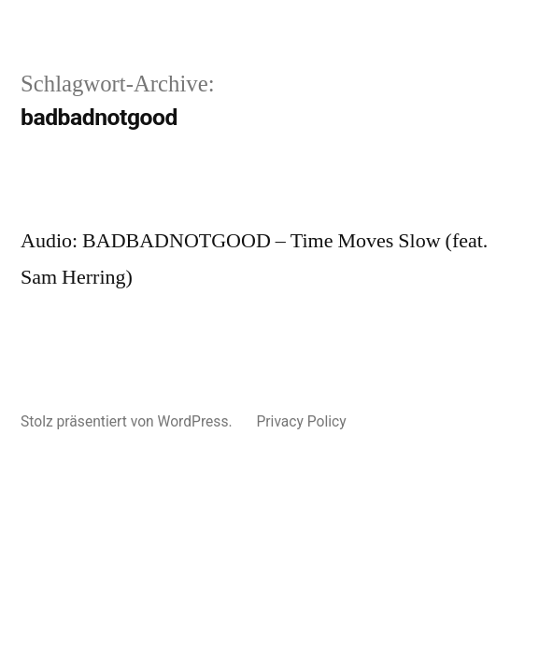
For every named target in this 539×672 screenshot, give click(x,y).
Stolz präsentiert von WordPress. (128, 421)
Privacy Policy (301, 421)
